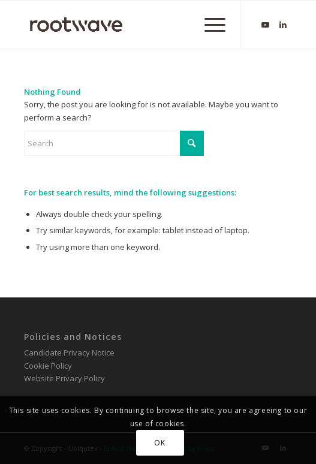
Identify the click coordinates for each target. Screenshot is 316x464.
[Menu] (208, 25)
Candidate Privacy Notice (69, 352)
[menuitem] (208, 25)
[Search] (114, 143)
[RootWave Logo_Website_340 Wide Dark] (131, 25)
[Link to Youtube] (265, 25)
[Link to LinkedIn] (283, 25)
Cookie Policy (48, 365)
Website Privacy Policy (64, 378)
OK (159, 443)
